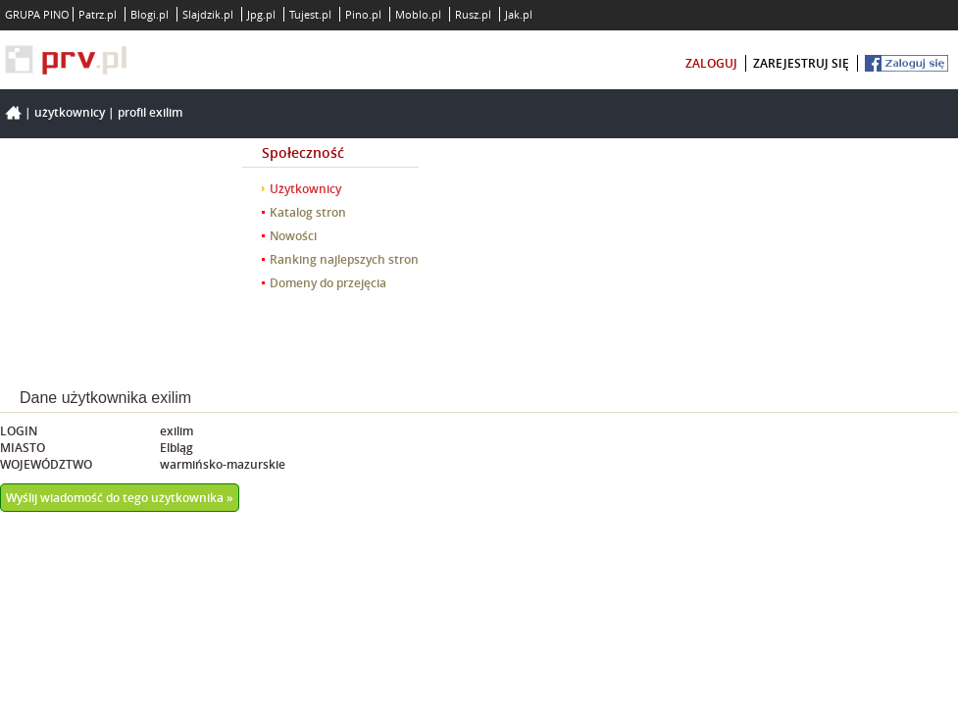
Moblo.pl (418, 14)
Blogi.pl (149, 14)
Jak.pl (518, 14)
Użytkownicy (69, 112)
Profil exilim (150, 112)
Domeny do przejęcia (328, 283)
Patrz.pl (97, 14)
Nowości (293, 235)
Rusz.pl (473, 14)
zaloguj (711, 63)
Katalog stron (308, 212)
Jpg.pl (261, 14)
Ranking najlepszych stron (344, 259)
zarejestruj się (801, 63)
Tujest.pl (310, 14)
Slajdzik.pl (207, 14)
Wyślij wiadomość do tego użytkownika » (119, 497)
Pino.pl (363, 14)
